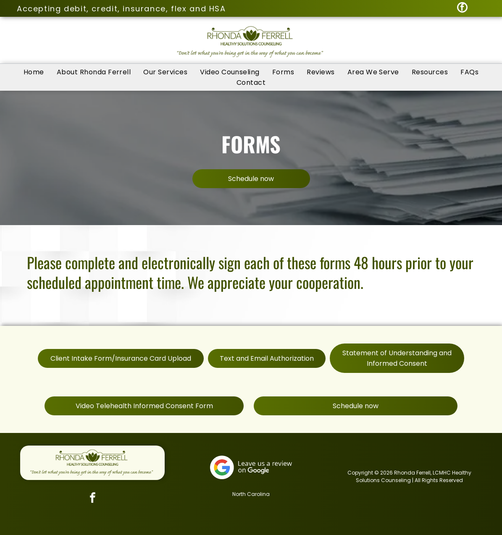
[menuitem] (33, 72)
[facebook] (462, 8)
